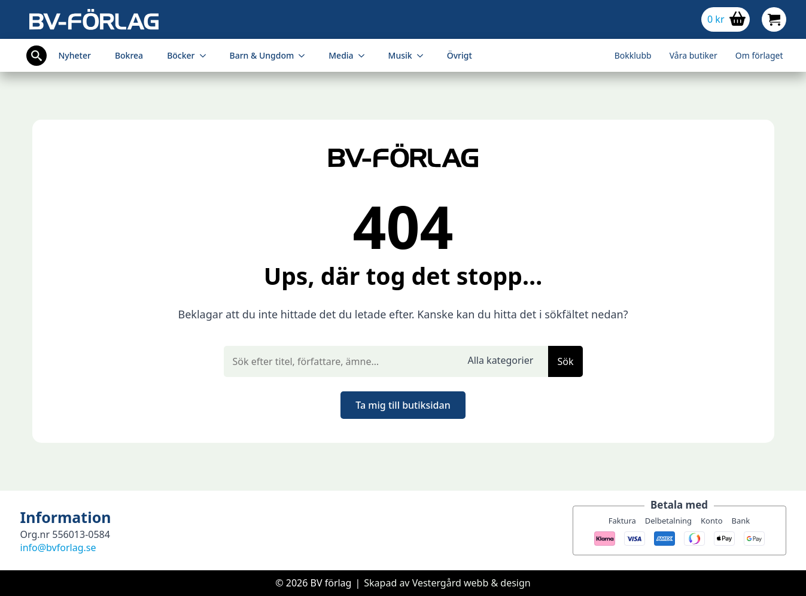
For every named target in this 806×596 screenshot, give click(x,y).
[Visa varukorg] (725, 19)
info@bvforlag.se (58, 547)
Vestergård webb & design (471, 582)
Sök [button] (565, 361)
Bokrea (129, 55)
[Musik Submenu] (423, 55)
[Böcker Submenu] (206, 55)
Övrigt (459, 55)
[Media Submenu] (365, 55)
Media (341, 55)
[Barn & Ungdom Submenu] (305, 55)
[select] (503, 361)
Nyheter (75, 55)
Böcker (180, 55)
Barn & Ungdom (262, 55)
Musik (400, 55)
